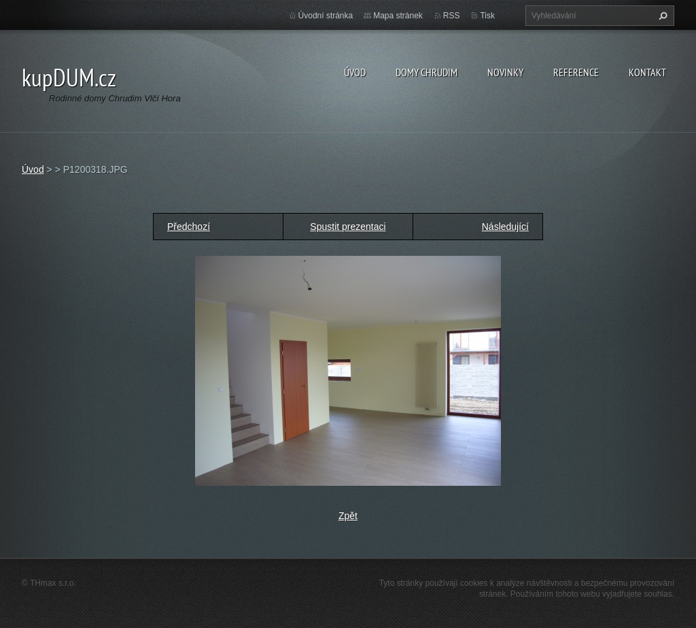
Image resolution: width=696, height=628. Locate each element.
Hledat (661, 15)
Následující (505, 226)
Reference (576, 72)
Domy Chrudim (426, 72)
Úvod (355, 72)
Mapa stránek (398, 15)
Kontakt (647, 72)
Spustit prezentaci (347, 226)
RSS (451, 15)
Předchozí (188, 226)
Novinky (505, 72)
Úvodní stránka (325, 15)
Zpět (348, 515)
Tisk (487, 15)
